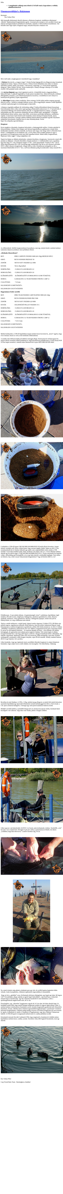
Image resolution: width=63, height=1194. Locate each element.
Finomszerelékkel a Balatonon (15, 11)
